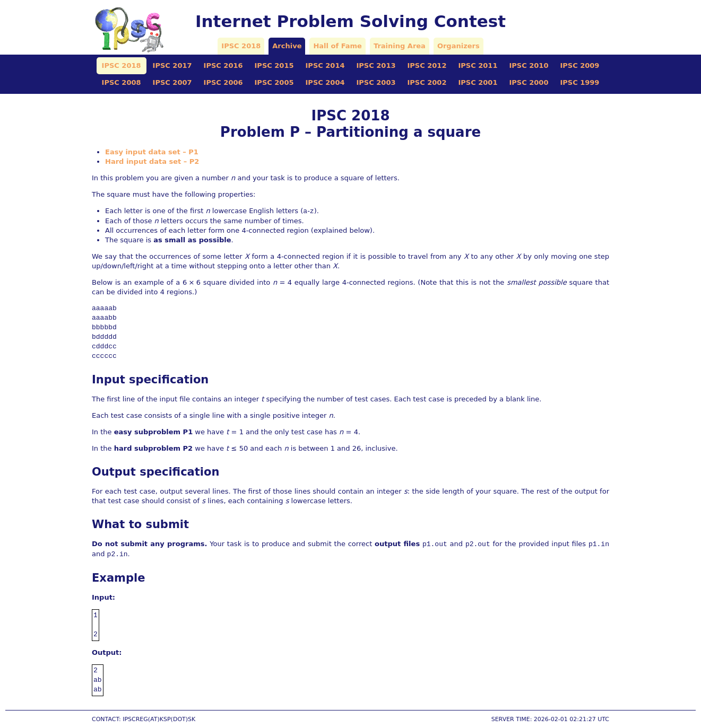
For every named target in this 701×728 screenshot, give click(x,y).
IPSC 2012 (426, 65)
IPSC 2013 (376, 65)
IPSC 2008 (121, 82)
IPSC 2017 (172, 65)
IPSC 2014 (325, 65)
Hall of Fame (337, 46)
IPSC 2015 (274, 65)
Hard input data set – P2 (152, 161)
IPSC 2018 (241, 46)
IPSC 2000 (528, 82)
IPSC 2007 (172, 82)
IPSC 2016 (223, 65)
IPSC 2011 (477, 65)
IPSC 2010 (528, 65)
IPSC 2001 (477, 82)
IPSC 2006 (223, 82)
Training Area (400, 46)
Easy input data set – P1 (151, 152)
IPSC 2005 (274, 82)
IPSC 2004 (325, 82)
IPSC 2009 (579, 65)
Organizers (458, 46)
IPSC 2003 (376, 82)
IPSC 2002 (426, 82)
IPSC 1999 (579, 82)
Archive (286, 46)
